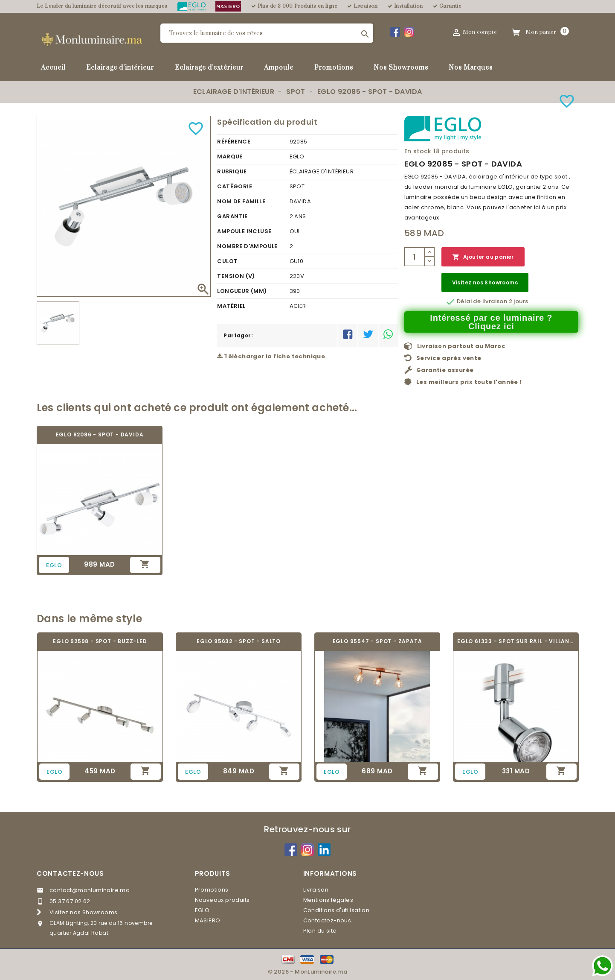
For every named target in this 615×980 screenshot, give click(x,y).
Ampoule (278, 68)
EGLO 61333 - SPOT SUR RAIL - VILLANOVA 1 (515, 641)
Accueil (53, 68)
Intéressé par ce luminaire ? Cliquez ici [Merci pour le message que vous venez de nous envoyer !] (491, 322)
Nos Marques (471, 68)
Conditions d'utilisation (336, 910)
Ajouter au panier (483, 257)
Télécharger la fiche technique (271, 356)
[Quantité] (414, 256)
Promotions (333, 68)
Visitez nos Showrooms (485, 282)
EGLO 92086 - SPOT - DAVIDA (100, 434)
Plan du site (320, 931)
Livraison (316, 890)
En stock (418, 151)
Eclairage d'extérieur (209, 68)
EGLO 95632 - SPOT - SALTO (239, 641)
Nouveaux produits (222, 900)
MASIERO (207, 920)
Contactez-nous (70, 873)
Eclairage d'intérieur (120, 68)
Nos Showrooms (401, 68)
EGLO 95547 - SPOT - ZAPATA (377, 641)
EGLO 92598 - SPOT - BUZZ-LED (100, 641)
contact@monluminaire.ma (89, 890)
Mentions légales (328, 900)
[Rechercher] (266, 33)
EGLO (202, 910)
